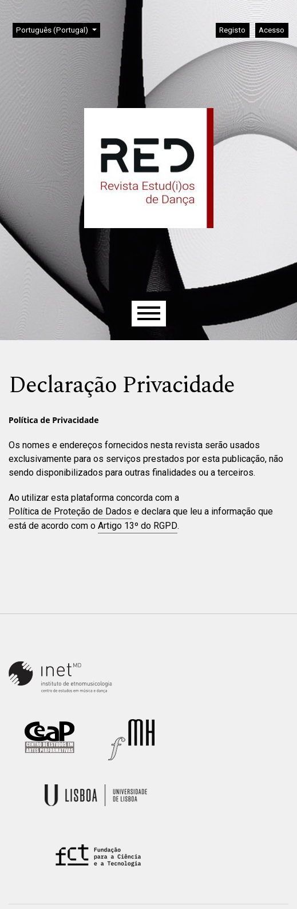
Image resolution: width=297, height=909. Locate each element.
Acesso (271, 30)
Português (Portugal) (57, 29)
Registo (232, 30)
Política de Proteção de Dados (70, 511)
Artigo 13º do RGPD (137, 525)
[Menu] (149, 313)
